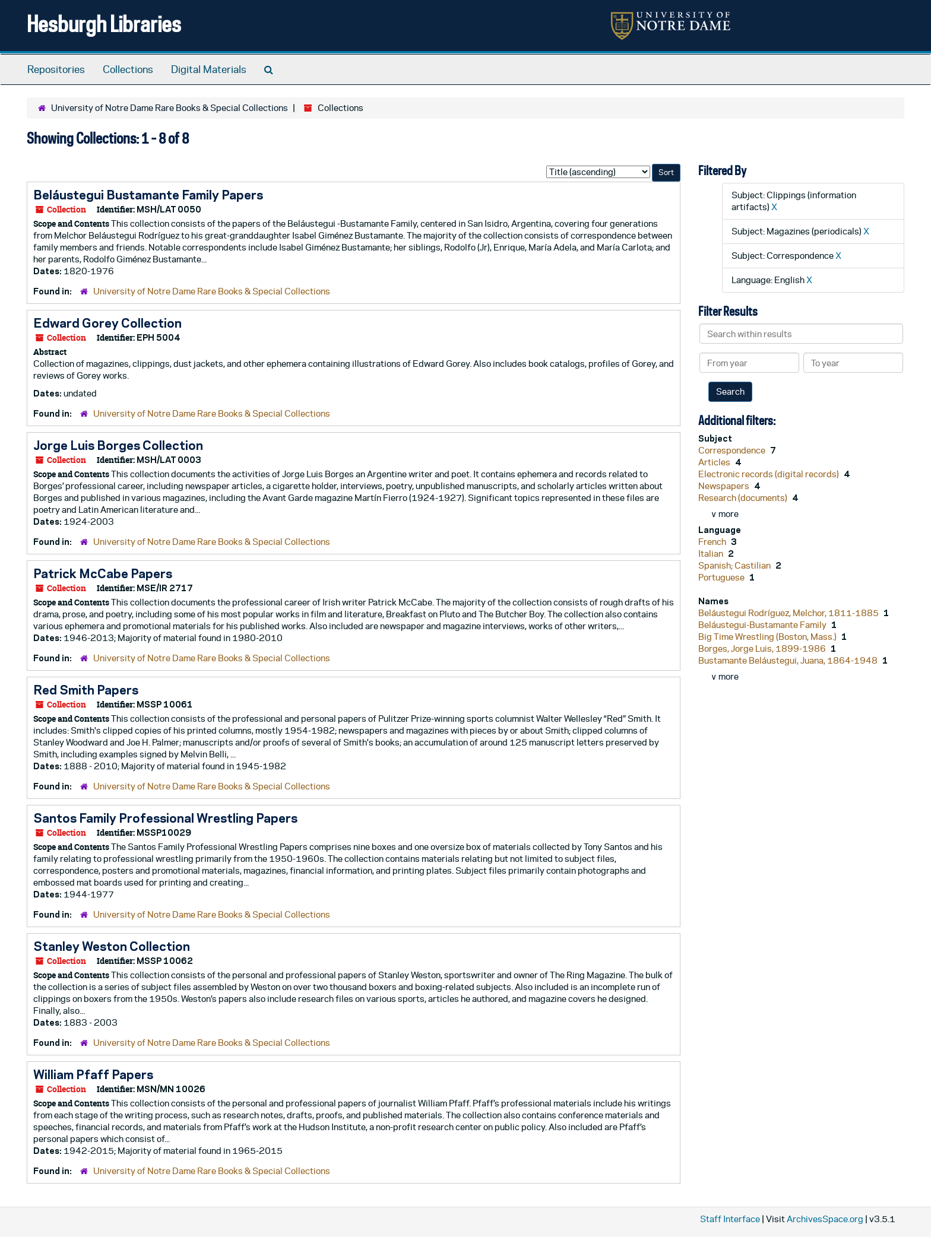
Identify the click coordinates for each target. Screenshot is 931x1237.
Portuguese (722, 577)
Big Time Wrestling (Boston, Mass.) (768, 637)
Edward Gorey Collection (107, 323)
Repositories (56, 69)
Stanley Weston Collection (111, 946)
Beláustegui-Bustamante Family (763, 625)
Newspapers (724, 486)
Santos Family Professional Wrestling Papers (165, 818)
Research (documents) (743, 498)
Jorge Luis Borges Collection (118, 445)
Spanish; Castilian (735, 565)
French (713, 542)
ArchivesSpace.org (825, 1219)
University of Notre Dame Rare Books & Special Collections (169, 108)
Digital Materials (208, 69)
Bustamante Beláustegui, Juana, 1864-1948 (788, 660)
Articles (715, 462)
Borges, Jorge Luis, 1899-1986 (763, 648)
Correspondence (732, 450)
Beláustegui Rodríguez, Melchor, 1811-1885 (789, 613)
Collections (128, 69)
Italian (711, 553)
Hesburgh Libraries (104, 23)
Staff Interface (730, 1219)
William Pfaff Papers (93, 1074)
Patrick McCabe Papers (102, 573)
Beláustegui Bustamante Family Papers (148, 195)
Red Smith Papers (85, 690)
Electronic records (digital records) (769, 474)
